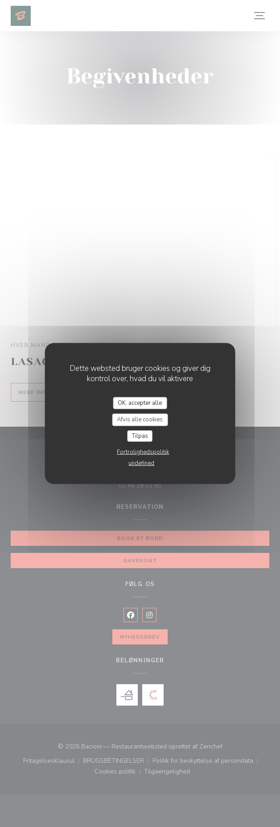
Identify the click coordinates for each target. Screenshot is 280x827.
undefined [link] (141, 463)
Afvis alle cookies (140, 420)
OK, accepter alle (140, 403)
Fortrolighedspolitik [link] (143, 452)
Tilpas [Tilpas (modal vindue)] (140, 436)
